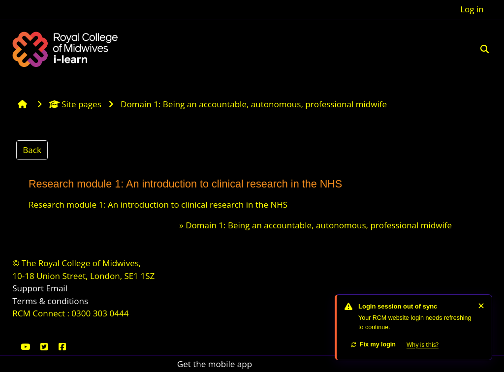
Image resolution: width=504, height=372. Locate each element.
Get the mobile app (214, 364)
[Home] (66, 48)
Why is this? (423, 345)
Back (32, 149)
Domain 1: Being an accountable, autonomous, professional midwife (319, 225)
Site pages (75, 104)
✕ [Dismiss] (481, 305)
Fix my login (373, 344)
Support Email (39, 288)
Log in (472, 9)
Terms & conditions (50, 301)
